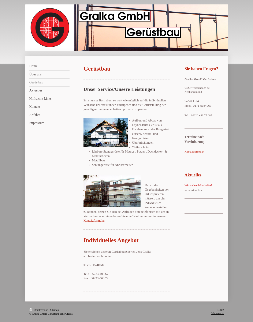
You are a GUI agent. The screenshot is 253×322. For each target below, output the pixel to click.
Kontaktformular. (94, 220)
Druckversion (39, 309)
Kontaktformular (194, 151)
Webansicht (217, 313)
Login (220, 309)
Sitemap (54, 309)
